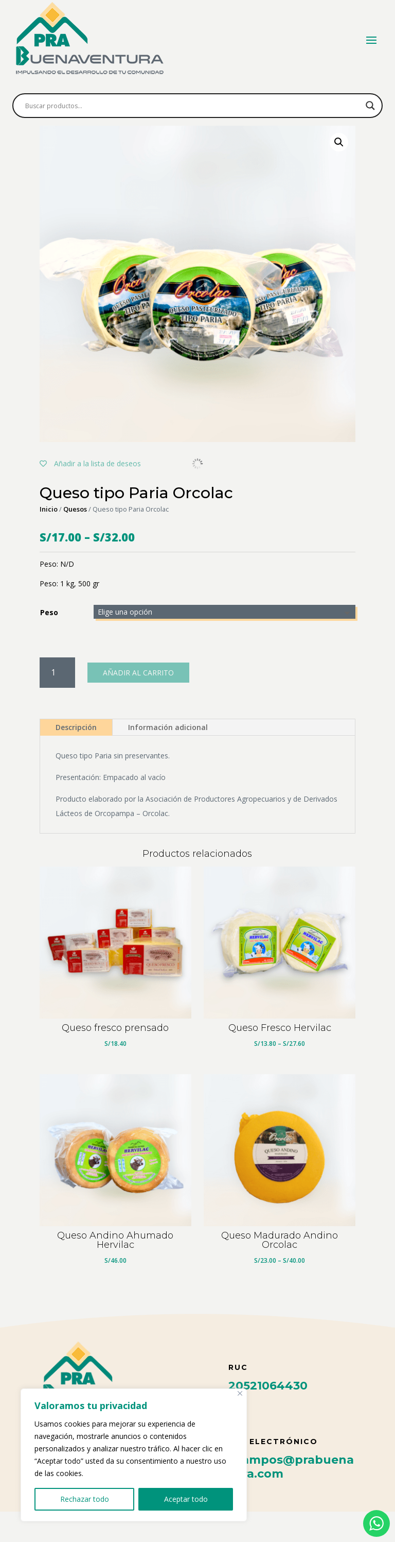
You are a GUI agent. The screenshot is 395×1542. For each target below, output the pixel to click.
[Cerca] (240, 1393)
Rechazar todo (84, 1499)
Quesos (75, 539)
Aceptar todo (186, 1499)
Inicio (49, 539)
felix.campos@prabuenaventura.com (280, 1497)
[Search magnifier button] (370, 105)
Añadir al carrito (138, 703)
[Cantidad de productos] (57, 703)
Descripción (76, 757)
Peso (49, 643)
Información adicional (168, 757)
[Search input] (193, 105)
